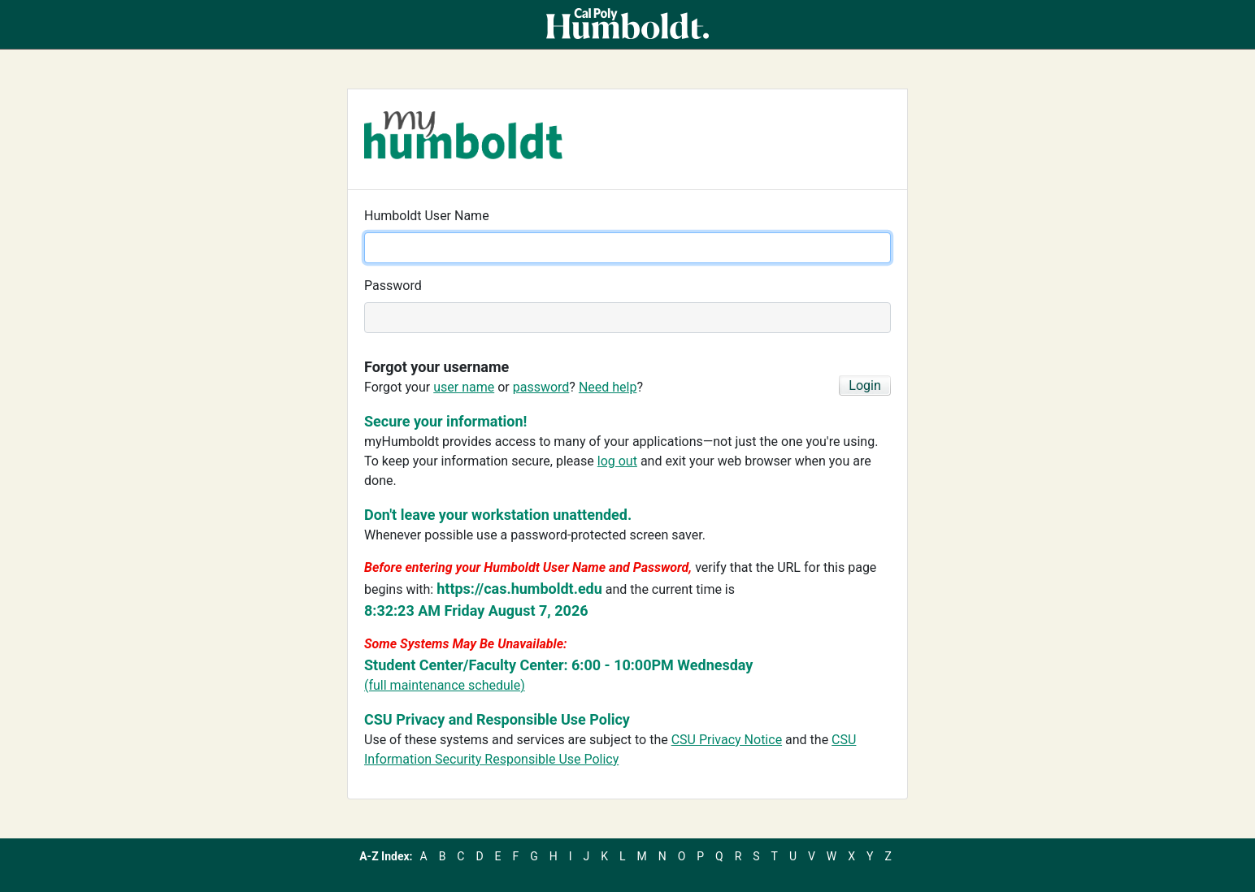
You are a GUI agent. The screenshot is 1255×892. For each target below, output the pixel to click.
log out (617, 461)
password (541, 387)
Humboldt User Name (426, 215)
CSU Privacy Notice (726, 739)
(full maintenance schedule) (444, 685)
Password (393, 285)
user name (463, 387)
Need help (608, 387)
